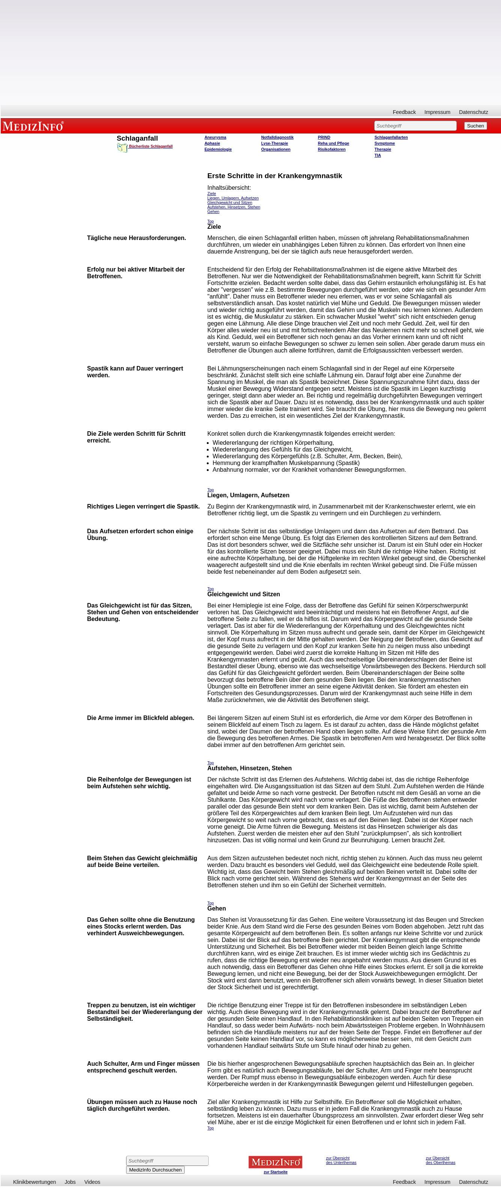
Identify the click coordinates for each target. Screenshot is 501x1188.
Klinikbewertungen (34, 1182)
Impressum (437, 112)
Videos (92, 1182)
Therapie (383, 149)
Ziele (212, 193)
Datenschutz (473, 112)
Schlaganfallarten (391, 137)
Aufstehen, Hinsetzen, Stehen (234, 207)
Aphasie (212, 143)
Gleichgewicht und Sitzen (230, 202)
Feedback (404, 112)
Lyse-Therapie (274, 143)
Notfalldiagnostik (277, 137)
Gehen (214, 211)
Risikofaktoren (332, 149)
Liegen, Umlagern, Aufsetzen (233, 198)
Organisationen (275, 149)
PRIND (324, 137)
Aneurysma (215, 137)
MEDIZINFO (34, 125)
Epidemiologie (218, 149)
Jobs (70, 1182)
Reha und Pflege (333, 143)
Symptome (385, 143)
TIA (378, 155)
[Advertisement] (251, 52)
